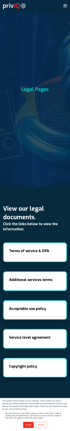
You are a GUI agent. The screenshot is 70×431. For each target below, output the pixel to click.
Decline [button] (41, 425)
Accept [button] (28, 425)
